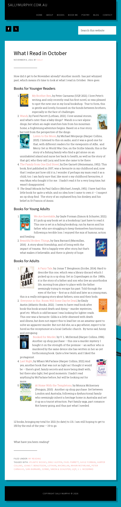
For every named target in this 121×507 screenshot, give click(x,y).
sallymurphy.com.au (28, 4)
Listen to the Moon (44, 136)
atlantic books (38, 462)
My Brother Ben (41, 95)
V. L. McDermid (85, 469)
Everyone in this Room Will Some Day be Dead (49, 300)
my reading (34, 458)
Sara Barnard (33, 469)
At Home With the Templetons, (53, 385)
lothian (52, 465)
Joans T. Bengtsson (35, 465)
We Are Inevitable (44, 216)
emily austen (55, 462)
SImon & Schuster (60, 469)
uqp (74, 469)
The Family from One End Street (39, 164)
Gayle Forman (88, 462)
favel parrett (71, 462)
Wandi (24, 116)
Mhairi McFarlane (80, 465)
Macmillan (63, 465)
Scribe (45, 469)
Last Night (26, 361)
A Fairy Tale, (45, 268)
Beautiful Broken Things (34, 240)
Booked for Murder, (44, 337)
